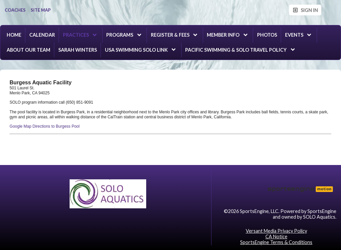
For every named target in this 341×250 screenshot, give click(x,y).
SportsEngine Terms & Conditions (276, 242)
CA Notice (276, 236)
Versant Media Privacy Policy (276, 231)
